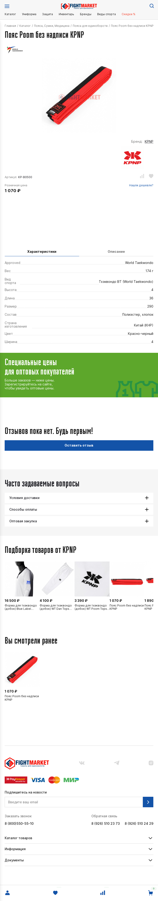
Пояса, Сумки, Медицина (51, 26)
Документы (14, 860)
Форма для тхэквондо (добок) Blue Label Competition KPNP (21, 607)
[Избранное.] (55, 893)
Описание (116, 251)
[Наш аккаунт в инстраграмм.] (151, 763)
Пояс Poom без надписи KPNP (127, 607)
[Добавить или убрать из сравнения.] (142, 176)
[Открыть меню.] (7, 6)
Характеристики (41, 251)
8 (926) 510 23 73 (105, 823)
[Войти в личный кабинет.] (7, 893)
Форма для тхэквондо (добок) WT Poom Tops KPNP (91, 607)
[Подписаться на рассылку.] (148, 802)
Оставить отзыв (79, 445)
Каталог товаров (18, 838)
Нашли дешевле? (141, 185)
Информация (15, 849)
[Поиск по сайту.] (151, 5)
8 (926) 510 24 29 (139, 823)
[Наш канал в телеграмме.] (117, 763)
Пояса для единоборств (90, 26)
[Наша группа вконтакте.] (82, 763)
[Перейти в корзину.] (150, 893)
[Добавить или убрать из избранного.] (151, 176)
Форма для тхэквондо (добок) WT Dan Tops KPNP (56, 607)
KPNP (149, 141)
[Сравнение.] (103, 893)
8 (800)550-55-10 (19, 823)
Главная (10, 26)
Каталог (10, 14)
